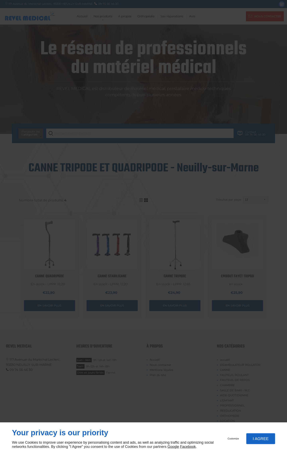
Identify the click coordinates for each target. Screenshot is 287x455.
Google (173, 447)
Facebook (188, 447)
